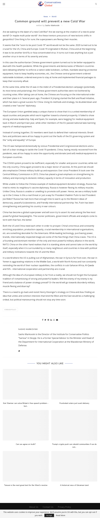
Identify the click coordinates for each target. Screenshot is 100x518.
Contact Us (48, 507)
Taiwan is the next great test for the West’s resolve (25, 485)
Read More (60, 515)
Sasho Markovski (52, 25)
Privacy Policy (64, 507)
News (46, 17)
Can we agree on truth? (26, 444)
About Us (33, 507)
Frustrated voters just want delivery (74, 403)
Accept (49, 515)
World (54, 17)
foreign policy (10, 310)
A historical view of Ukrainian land (74, 485)
